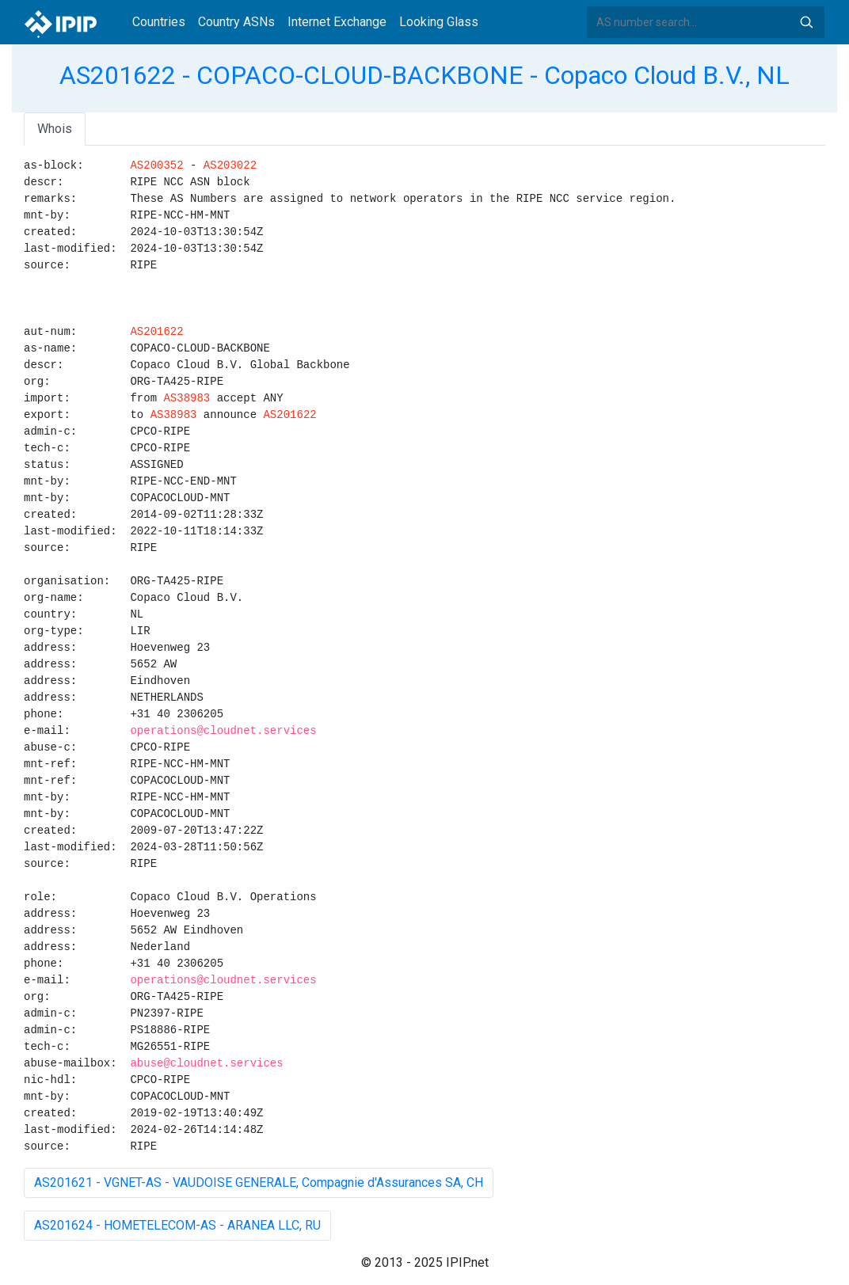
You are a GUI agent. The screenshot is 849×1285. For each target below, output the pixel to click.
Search (806, 22)
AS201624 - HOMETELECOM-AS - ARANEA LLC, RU (177, 1225)
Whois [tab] (54, 128)
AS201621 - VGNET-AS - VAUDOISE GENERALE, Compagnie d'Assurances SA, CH (258, 1182)
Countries (158, 21)
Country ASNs (236, 21)
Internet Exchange (336, 21)
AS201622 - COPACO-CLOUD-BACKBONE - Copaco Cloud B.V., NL (424, 75)
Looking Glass (438, 21)
